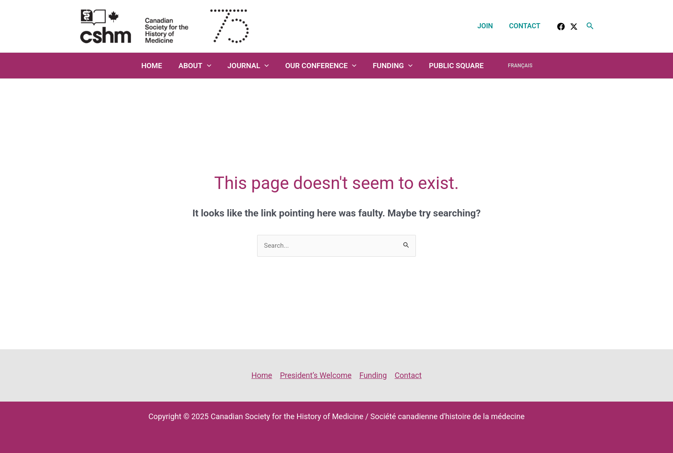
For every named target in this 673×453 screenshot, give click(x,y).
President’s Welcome (316, 375)
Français (515, 66)
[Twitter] (574, 26)
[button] (590, 26)
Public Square (454, 65)
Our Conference (322, 65)
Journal (251, 65)
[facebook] (561, 26)
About (199, 65)
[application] (211, 65)
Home (158, 65)
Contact (526, 26)
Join (488, 26)
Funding (392, 65)
